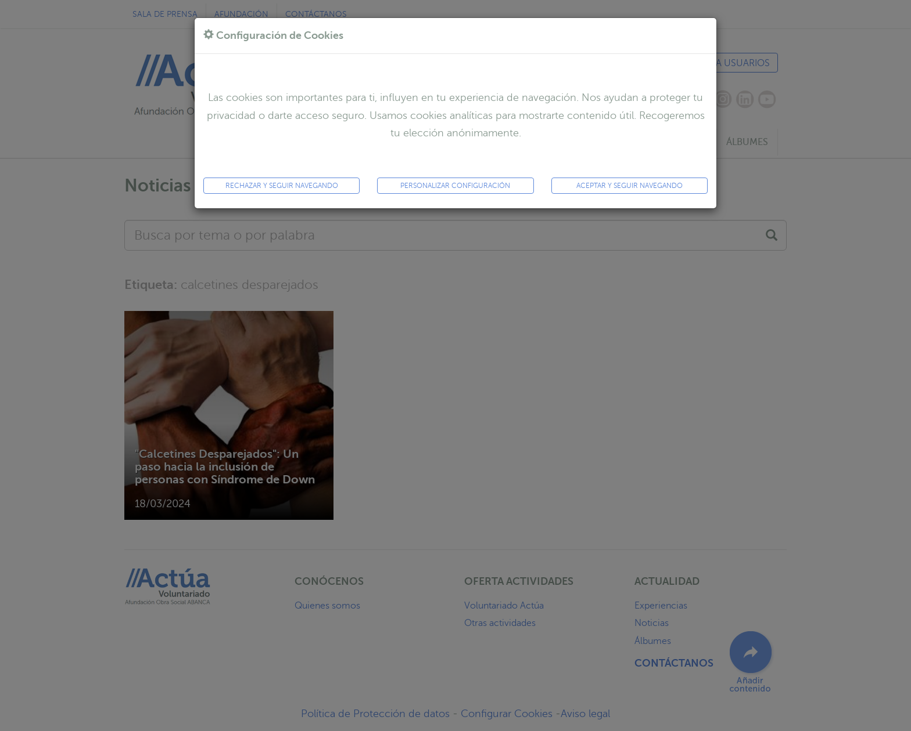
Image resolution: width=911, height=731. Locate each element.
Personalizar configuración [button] (455, 185)
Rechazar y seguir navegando (281, 185)
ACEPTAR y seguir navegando (629, 185)
